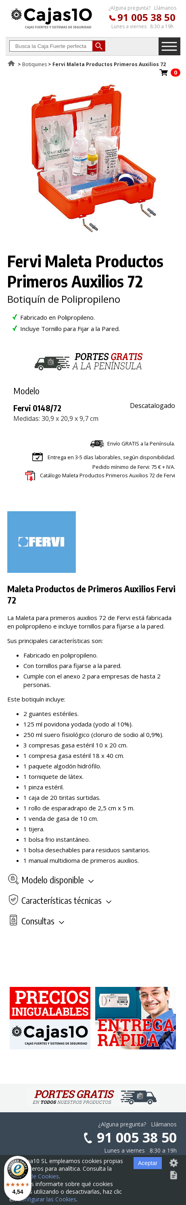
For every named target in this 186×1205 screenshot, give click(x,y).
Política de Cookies (34, 1176)
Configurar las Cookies (46, 1199)
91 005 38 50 (146, 17)
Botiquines (34, 64)
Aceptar (147, 1163)
